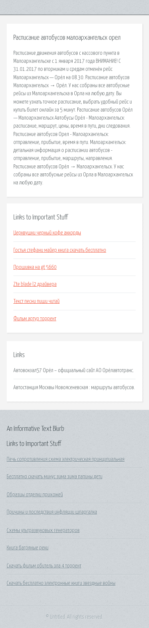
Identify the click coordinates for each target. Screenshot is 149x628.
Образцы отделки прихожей (35, 494)
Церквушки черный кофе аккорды (47, 233)
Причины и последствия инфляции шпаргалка (52, 512)
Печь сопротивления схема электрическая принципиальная (66, 459)
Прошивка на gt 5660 (35, 267)
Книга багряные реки (28, 548)
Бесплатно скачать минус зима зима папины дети (54, 476)
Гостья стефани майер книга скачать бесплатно (59, 250)
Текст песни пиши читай (36, 301)
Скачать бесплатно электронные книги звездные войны (61, 583)
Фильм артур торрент (34, 318)
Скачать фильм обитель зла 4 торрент (44, 566)
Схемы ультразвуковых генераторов (43, 530)
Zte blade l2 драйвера (35, 284)
